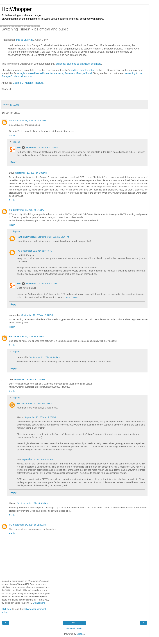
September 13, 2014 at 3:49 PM (29, 379)
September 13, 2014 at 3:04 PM (53, 237)
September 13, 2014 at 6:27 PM (41, 283)
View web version (74, 628)
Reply (12, 135)
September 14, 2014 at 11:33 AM (29, 525)
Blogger (80, 634)
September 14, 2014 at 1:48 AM (37, 459)
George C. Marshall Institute (28, 82)
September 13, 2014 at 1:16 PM (29, 210)
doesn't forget (72, 297)
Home (74, 623)
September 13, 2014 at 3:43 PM (36, 251)
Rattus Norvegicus (26, 237)
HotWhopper (17, 9)
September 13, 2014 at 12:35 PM (42, 147)
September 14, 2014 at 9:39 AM (32, 503)
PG (10, 120)
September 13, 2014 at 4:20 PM (36, 403)
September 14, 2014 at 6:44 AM (44, 357)
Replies (16, 142)
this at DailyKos (24, 39)
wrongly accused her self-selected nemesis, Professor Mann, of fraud (54, 73)
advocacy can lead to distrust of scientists (78, 63)
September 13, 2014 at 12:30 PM (29, 120)
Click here (6, 609)
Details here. (39, 603)
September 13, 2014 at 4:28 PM (40, 417)
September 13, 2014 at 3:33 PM (29, 336)
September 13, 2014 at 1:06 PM (31, 173)
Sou (19, 147)
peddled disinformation (82, 70)
